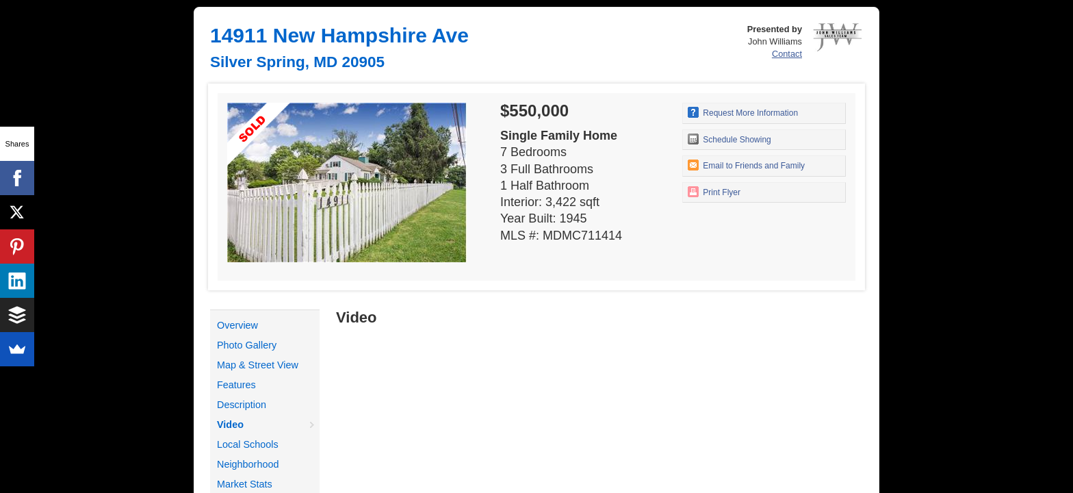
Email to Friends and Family (746, 165)
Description (241, 404)
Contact (787, 54)
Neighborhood (248, 464)
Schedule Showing (729, 139)
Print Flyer (714, 191)
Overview (237, 325)
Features (236, 384)
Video (230, 424)
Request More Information (743, 112)
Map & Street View (257, 364)
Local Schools (248, 444)
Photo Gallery (246, 345)
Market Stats (244, 484)
